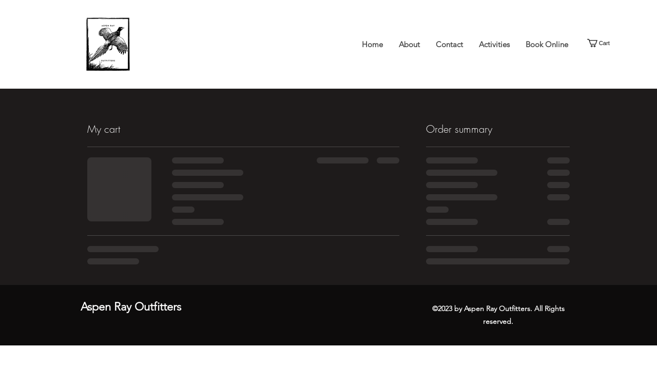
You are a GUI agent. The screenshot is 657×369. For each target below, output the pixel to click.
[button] (603, 43)
